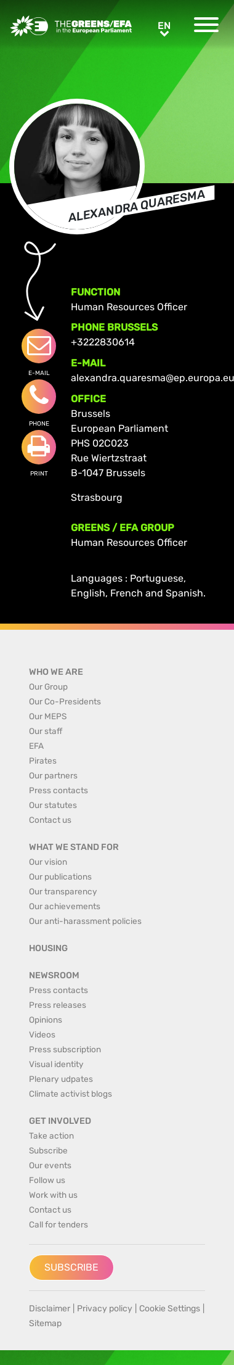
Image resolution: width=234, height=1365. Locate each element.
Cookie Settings (169, 1308)
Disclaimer (49, 1308)
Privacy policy (104, 1308)
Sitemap (45, 1323)
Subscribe (71, 1267)
